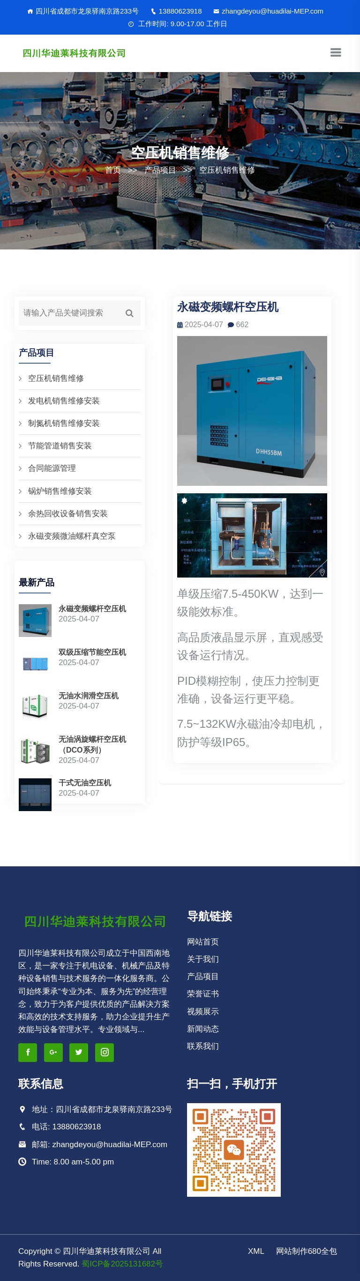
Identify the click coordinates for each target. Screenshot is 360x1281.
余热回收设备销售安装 (68, 513)
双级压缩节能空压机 (92, 652)
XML (256, 1251)
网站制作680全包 (306, 1251)
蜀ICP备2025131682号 (122, 1263)
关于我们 (203, 959)
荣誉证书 (203, 993)
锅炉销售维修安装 (60, 491)
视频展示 (203, 1011)
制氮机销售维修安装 (64, 423)
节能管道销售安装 (60, 445)
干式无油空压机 (85, 783)
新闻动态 (203, 1029)
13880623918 (176, 11)
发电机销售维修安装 (64, 400)
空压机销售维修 (227, 170)
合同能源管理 (52, 468)
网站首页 (203, 941)
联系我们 (203, 1046)
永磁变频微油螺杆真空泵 (72, 536)
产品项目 (160, 170)
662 (238, 325)
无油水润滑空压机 (89, 696)
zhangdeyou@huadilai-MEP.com (268, 11)
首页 (113, 170)
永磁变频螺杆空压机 (92, 609)
